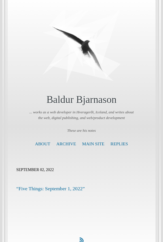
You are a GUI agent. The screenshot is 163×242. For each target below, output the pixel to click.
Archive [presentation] (66, 143)
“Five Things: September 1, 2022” (50, 188)
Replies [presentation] (119, 143)
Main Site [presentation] (93, 143)
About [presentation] (42, 143)
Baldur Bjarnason (81, 99)
